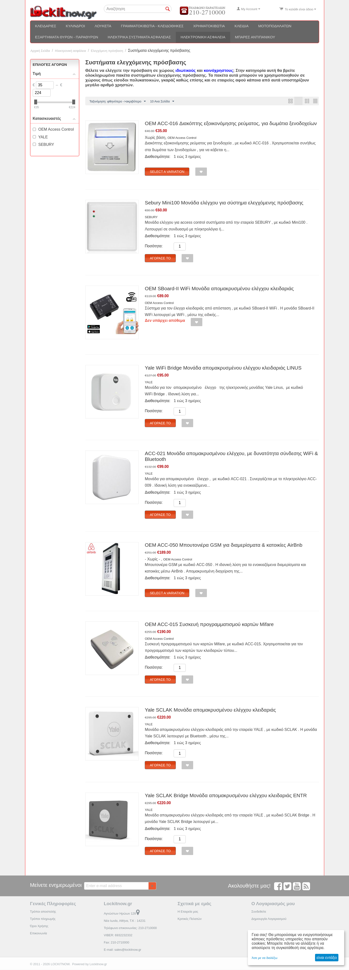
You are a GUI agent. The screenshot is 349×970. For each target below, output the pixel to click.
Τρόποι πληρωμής (43, 919)
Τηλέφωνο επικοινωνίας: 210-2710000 (130, 928)
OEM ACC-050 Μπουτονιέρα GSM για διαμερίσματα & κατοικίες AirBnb (223, 545)
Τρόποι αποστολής (43, 912)
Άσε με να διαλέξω (264, 958)
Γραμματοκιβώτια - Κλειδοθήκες (152, 26)
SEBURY (151, 217)
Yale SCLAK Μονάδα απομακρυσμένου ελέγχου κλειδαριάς (210, 710)
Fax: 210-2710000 (116, 942)
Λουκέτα (103, 26)
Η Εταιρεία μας (188, 912)
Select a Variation (167, 172)
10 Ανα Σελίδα (162, 101)
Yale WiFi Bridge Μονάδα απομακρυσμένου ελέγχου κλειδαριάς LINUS (223, 368)
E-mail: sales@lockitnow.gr (122, 950)
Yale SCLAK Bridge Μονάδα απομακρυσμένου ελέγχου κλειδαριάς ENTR (226, 795)
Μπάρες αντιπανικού (255, 37)
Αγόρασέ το (160, 258)
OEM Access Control (181, 138)
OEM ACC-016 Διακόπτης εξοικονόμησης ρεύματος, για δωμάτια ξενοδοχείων (231, 123)
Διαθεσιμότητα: (157, 157)
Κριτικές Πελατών (190, 919)
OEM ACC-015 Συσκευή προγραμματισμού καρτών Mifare (209, 624)
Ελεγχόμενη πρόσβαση (107, 51)
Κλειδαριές (45, 26)
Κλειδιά (242, 26)
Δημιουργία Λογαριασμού (268, 919)
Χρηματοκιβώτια (209, 26)
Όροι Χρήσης (39, 926)
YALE (148, 382)
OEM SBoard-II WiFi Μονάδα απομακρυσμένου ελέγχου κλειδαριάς (219, 288)
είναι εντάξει (326, 958)
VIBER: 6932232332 (118, 935)
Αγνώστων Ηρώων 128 (122, 914)
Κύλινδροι (75, 26)
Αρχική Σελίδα (40, 51)
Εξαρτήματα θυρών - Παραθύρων (66, 37)
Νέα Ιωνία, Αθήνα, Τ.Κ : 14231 (124, 921)
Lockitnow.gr (98, 964)
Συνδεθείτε (258, 912)
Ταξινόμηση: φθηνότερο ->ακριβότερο (117, 101)
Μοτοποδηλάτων (274, 26)
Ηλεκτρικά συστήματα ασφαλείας (139, 37)
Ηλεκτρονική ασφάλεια (203, 37)
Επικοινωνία (38, 933)
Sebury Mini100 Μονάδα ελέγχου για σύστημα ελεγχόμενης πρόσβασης (224, 203)
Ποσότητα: (154, 246)
